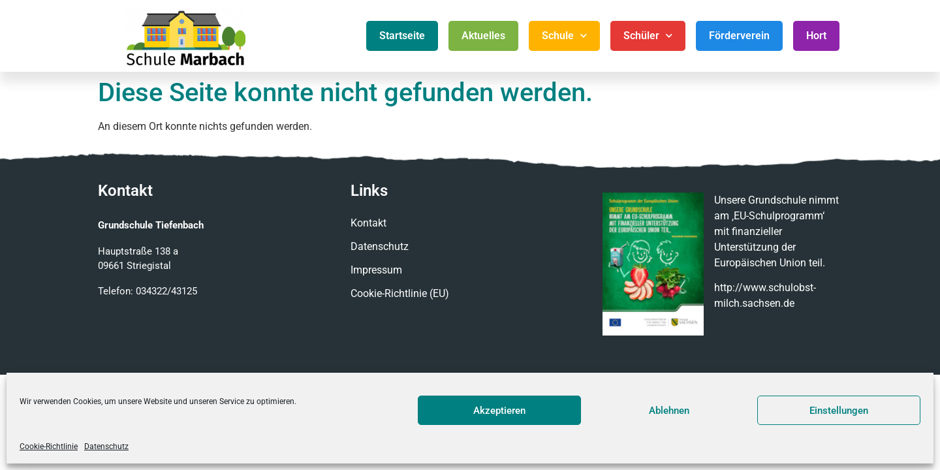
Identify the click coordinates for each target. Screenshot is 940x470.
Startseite (402, 35)
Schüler (647, 35)
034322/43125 (166, 291)
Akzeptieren (499, 410)
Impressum (376, 270)
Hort (816, 35)
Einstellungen (838, 410)
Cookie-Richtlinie (49, 446)
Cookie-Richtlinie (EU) (400, 293)
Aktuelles (483, 35)
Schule (564, 35)
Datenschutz (106, 446)
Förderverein (739, 35)
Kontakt (368, 223)
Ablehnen (669, 410)
